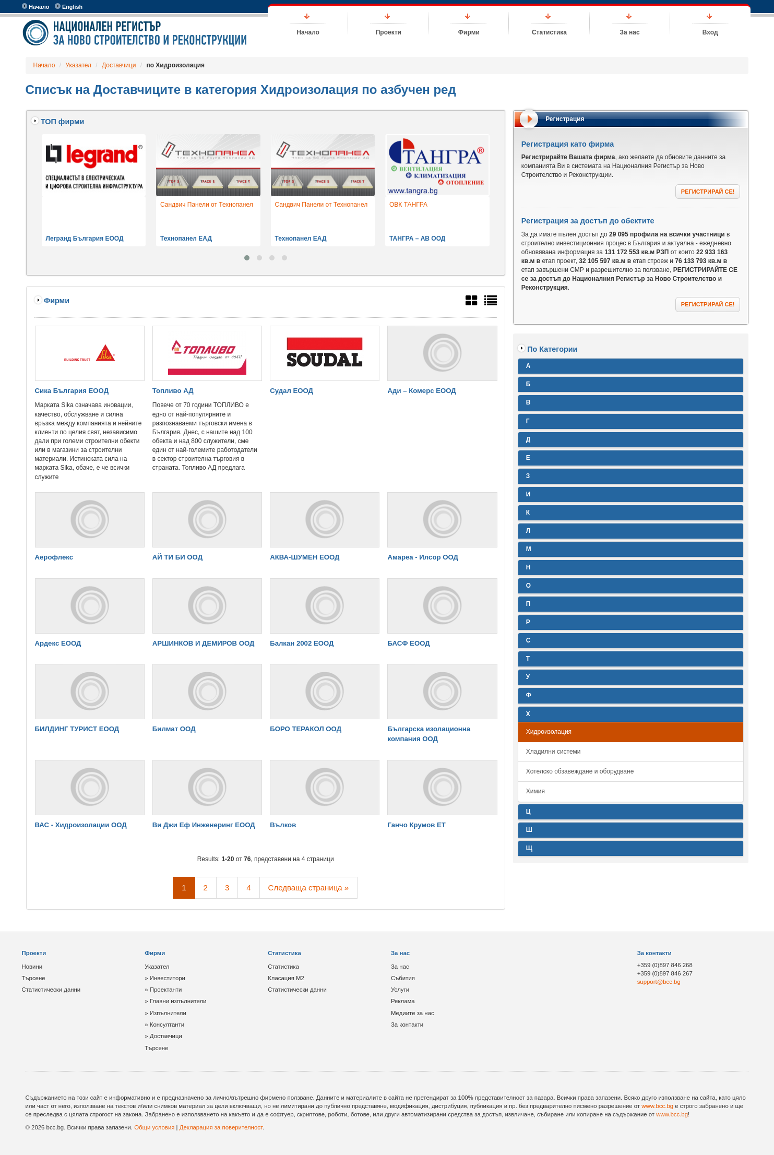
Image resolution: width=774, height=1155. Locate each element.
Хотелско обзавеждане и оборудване (580, 771)
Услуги (400, 989)
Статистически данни (51, 989)
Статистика (549, 32)
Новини (32, 966)
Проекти (388, 32)
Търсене (33, 978)
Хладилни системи (553, 751)
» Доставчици (163, 1036)
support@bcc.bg (659, 982)
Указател (78, 65)
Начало (36, 6)
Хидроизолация (548, 731)
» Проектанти (163, 989)
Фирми (469, 32)
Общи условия (154, 1127)
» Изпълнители (165, 1013)
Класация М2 (286, 978)
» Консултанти (164, 1024)
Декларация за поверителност (221, 1127)
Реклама (403, 1001)
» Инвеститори (165, 978)
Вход (710, 32)
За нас (630, 32)
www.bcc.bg (657, 1106)
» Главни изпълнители (175, 1001)
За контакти (407, 1024)
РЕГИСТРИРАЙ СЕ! (708, 191)
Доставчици (119, 65)
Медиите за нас (412, 1013)
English (68, 6)
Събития (403, 978)
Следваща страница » (308, 887)
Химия (535, 791)
